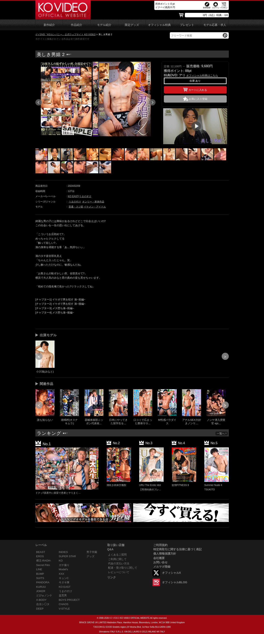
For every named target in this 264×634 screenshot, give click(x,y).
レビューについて (118, 572)
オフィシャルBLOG (174, 582)
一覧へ (222, 433)
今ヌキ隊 (64, 582)
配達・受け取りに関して (122, 567)
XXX (61, 573)
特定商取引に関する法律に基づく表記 (177, 549)
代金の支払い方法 (118, 563)
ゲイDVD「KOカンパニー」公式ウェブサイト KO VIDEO (65, 34)
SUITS (40, 578)
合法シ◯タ (42, 604)
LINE (39, 569)
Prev (38, 102)
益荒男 (63, 595)
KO (61, 560)
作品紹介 (76, 24)
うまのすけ (85, 196)
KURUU (41, 586)
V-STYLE (64, 608)
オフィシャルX (171, 572)
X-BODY (41, 599)
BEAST (40, 552)
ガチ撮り (64, 565)
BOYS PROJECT (69, 599)
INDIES (63, 552)
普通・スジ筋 (76, 206)
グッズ (90, 556)
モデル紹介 (104, 24)
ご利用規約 (160, 545)
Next (152, 102)
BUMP (40, 573)
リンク (111, 577)
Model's (63, 569)
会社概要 (159, 558)
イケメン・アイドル (95, 206)
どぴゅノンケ (44, 595)
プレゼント (187, 24)
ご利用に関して (117, 559)
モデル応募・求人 (214, 24)
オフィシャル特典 (159, 24)
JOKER (40, 591)
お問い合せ (160, 562)
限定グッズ (132, 24)
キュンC (64, 578)
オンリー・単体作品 (93, 201)
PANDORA (42, 582)
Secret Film (43, 565)
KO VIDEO (114, 618)
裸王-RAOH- (43, 560)
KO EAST (73, 196)
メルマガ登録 (161, 566)
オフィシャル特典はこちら (202, 75)
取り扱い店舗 (115, 545)
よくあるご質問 (117, 554)
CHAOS (64, 604)
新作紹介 (49, 24)
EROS (40, 556)
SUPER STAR (67, 556)
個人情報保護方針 (164, 553)
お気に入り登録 (198, 98)
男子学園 (92, 552)
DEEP (40, 608)
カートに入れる (195, 89)
